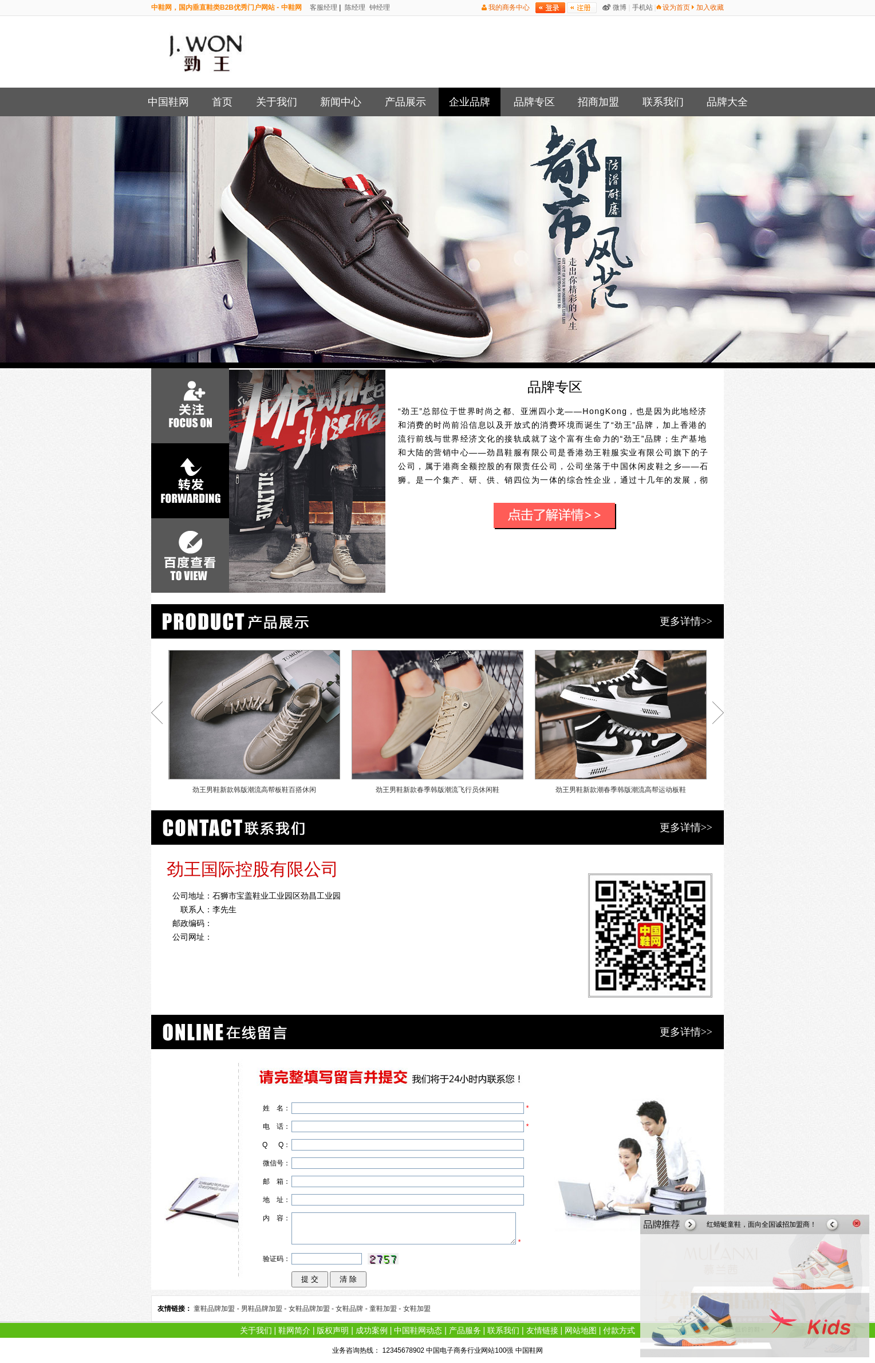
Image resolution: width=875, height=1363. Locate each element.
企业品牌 (469, 102)
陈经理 (354, 7)
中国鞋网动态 (418, 1330)
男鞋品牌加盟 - (265, 1309)
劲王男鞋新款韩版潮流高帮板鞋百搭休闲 (254, 722)
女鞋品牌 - (352, 1309)
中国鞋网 (168, 102)
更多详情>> (686, 621)
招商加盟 (598, 102)
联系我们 (663, 102)
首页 (222, 102)
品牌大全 (727, 102)
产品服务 (465, 1330)
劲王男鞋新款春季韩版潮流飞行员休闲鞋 (437, 722)
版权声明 (333, 1330)
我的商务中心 (509, 7)
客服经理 (322, 7)
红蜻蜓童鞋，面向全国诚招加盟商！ (762, 1224)
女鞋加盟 (417, 1309)
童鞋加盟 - (386, 1309)
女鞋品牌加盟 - (312, 1309)
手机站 (642, 7)
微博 (619, 7)
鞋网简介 (294, 1330)
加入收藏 (710, 7)
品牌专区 (534, 102)
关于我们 (276, 102)
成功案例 (372, 1330)
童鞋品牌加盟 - (217, 1309)
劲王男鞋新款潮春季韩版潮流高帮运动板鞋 (621, 722)
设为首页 (676, 7)
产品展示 (405, 102)
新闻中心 (340, 102)
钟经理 (379, 7)
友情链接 (542, 1330)
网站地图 (581, 1330)
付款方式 (619, 1330)
